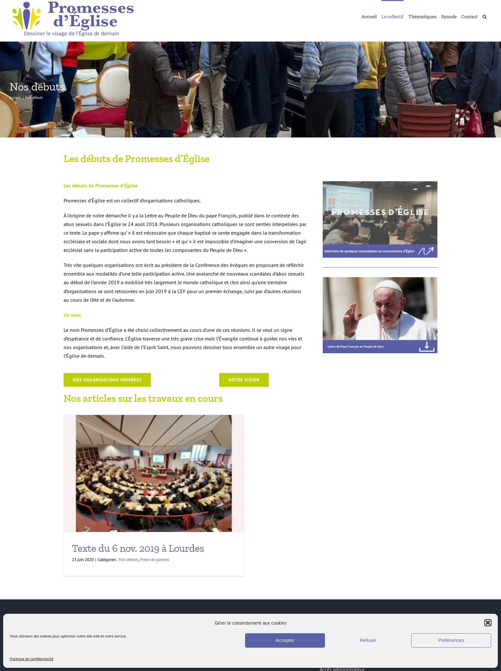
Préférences (451, 640)
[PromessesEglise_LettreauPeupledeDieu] (380, 280)
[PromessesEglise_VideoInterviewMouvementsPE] (380, 184)
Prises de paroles (154, 559)
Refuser (368, 640)
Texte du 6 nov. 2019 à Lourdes (138, 548)
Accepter (284, 640)
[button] (488, 623)
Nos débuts (128, 559)
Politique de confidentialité (31, 658)
